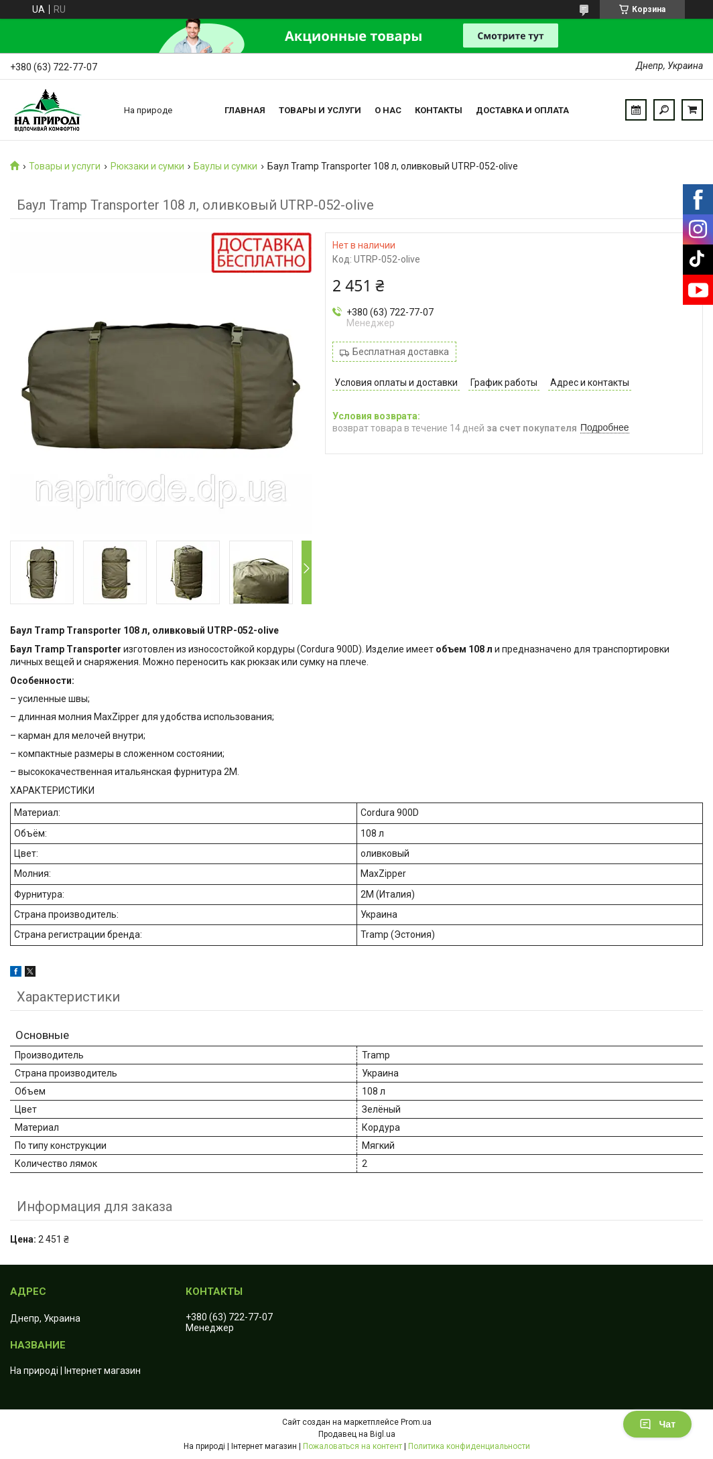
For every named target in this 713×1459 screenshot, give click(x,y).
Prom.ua (416, 1422)
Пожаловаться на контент (352, 1446)
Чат (657, 1424)
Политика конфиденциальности (469, 1446)
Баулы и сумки (225, 166)
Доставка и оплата (522, 110)
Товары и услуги (320, 110)
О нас (388, 110)
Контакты (438, 110)
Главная (244, 110)
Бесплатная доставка (400, 351)
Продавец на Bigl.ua (356, 1434)
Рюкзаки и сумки (147, 166)
